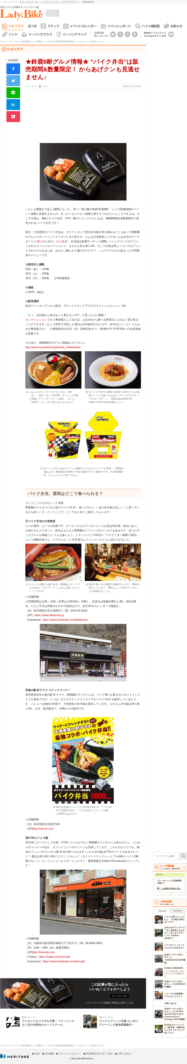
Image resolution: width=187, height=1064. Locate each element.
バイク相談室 (150, 26)
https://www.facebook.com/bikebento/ (65, 619)
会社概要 (49, 1053)
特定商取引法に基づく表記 (99, 1053)
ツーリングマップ (74, 34)
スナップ (53, 26)
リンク (13, 34)
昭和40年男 (88, 2)
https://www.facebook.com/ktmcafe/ (64, 961)
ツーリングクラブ (40, 34)
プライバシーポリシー (70, 1053)
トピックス (15, 26)
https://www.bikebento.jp (49, 615)
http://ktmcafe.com (44, 952)
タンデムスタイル (30, 2)
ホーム (3, 41)
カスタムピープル (50, 2)
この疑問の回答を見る (170, 888)
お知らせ (176, 26)
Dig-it (37, 1053)
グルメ (45, 86)
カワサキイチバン (71, 2)
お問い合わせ (124, 1053)
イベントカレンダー (83, 26)
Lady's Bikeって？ (52, 13)
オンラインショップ (37, 319)
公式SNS (101, 34)
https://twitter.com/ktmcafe (54, 956)
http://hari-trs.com (43, 828)
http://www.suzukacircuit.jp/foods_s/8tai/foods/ (53, 347)
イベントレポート (119, 26)
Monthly (177, 910)
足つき (32, 26)
